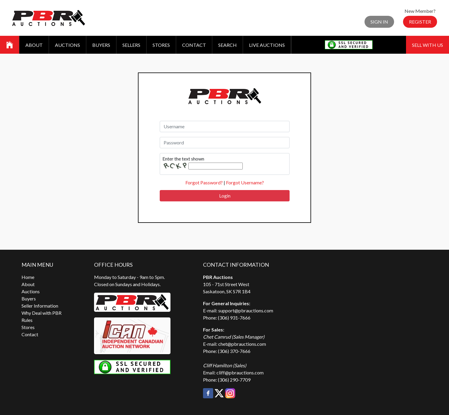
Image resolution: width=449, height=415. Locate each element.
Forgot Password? (204, 182)
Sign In (379, 21)
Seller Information (39, 305)
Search (227, 45)
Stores (161, 45)
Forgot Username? (245, 182)
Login (224, 195)
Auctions (67, 45)
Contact (194, 45)
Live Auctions (267, 45)
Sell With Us (427, 45)
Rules (27, 320)
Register (420, 21)
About (34, 45)
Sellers (131, 45)
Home (27, 277)
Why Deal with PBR (41, 313)
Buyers (101, 45)
